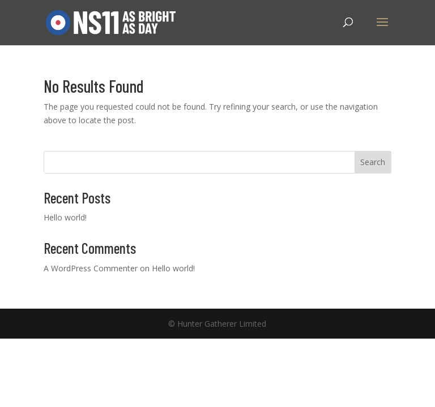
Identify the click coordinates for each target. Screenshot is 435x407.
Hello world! (65, 217)
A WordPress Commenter (91, 268)
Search (372, 162)
